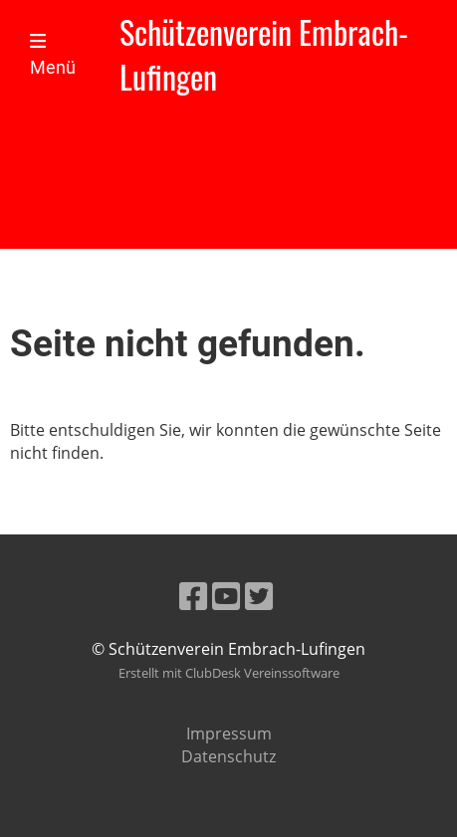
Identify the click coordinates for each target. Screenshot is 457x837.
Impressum (229, 733)
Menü (53, 55)
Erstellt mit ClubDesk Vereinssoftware (229, 673)
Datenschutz (228, 756)
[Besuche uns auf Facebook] (193, 595)
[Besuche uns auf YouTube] (226, 595)
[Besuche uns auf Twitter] (259, 595)
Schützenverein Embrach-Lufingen (263, 55)
